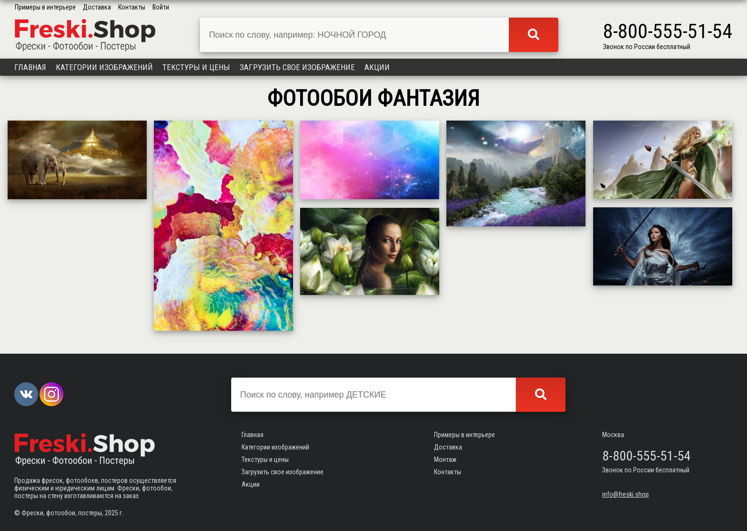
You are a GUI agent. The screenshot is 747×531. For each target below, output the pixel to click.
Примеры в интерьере (45, 7)
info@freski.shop (625, 494)
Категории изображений (104, 67)
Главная (30, 67)
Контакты (131, 7)
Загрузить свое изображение (297, 67)
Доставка (97, 7)
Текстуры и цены (196, 67)
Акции (377, 67)
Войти (160, 7)
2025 (111, 513)
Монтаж (445, 459)
